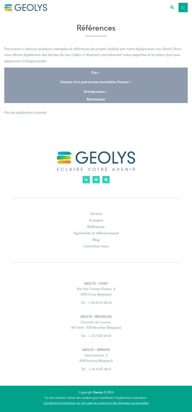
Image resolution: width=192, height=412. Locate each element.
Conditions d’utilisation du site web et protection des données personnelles (96, 403)
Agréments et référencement (96, 233)
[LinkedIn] (86, 179)
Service (96, 213)
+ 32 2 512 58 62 (100, 336)
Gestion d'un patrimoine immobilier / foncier (94, 82)
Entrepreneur (95, 92)
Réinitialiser (96, 99)
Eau (95, 73)
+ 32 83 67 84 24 (100, 302)
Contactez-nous (96, 246)
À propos (96, 220)
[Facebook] (106, 179)
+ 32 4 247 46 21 (100, 369)
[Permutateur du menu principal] (183, 7)
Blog (96, 240)
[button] (172, 8)
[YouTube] (96, 179)
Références (96, 226)
